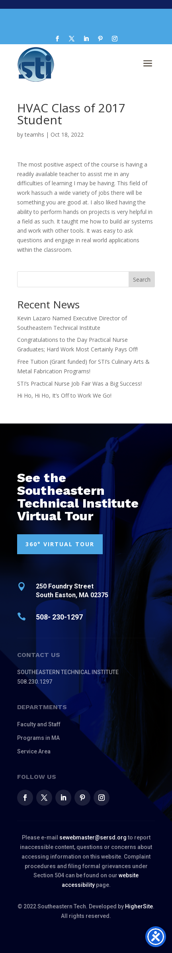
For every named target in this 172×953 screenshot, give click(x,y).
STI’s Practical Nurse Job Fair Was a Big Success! (79, 383)
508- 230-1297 (59, 617)
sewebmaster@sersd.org (93, 837)
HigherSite (139, 906)
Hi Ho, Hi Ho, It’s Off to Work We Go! (64, 395)
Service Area (34, 751)
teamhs (34, 134)
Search (141, 279)
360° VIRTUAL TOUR (59, 544)
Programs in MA (38, 738)
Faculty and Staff (39, 724)
